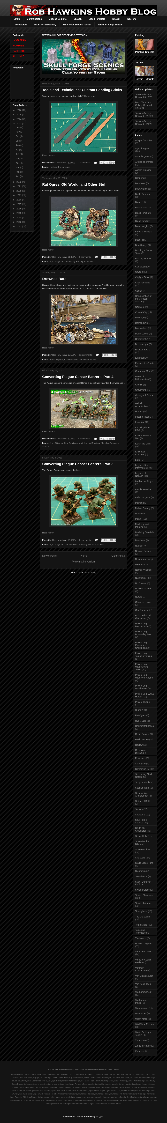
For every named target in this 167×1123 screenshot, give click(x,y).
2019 (19, 195)
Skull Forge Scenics (141, 821)
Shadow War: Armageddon (142, 794)
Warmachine (141, 1008)
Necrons (132, 19)
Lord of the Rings (144, 481)
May (18, 158)
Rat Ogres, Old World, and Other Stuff (74, 184)
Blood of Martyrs (143, 231)
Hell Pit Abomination (141, 404)
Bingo (138, 202)
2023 (19, 123)
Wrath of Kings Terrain (110, 24)
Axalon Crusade (143, 170)
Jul (17, 149)
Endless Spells (142, 349)
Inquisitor (139, 422)
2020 (19, 191)
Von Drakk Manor (144, 976)
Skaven (78, 19)
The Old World (142, 916)
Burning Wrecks (143, 258)
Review (139, 745)
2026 (19, 110)
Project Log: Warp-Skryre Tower (141, 667)
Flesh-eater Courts (144, 363)
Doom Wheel (141, 333)
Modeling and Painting (89, 443)
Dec (18, 127)
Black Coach (141, 207)
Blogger (99, 1116)
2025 (19, 114)
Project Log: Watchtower (141, 687)
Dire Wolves (141, 328)
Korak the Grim (143, 443)
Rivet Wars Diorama (140, 751)
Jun (18, 154)
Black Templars (97, 19)
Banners (139, 178)
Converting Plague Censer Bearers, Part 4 (78, 377)
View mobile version (83, 561)
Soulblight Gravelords (140, 829)
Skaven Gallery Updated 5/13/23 (143, 95)
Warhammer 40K (143, 992)
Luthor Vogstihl (142, 497)
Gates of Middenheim (141, 378)
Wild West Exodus (144, 1024)
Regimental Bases (144, 726)
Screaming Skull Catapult (143, 775)
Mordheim (140, 540)
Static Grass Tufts (144, 863)
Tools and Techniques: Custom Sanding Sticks (82, 90)
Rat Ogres (81, 261)
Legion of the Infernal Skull (141, 466)
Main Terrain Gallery (45, 24)
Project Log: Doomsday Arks (143, 633)
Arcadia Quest (142, 156)
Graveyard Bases (144, 395)
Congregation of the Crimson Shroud (143, 299)
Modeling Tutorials (109, 443)
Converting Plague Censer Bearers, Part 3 (78, 464)
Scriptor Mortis (142, 782)
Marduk (139, 513)
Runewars (140, 758)
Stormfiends (141, 876)
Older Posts (118, 555)
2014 (19, 217)
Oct (18, 136)
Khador (116, 19)
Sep (18, 141)
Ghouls (138, 384)
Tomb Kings (141, 925)
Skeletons (140, 814)
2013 (19, 222)
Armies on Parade (144, 162)
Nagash (139, 545)
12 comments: (86, 355)
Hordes (139, 411)
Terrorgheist (141, 911)
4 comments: (84, 438)
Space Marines (142, 849)
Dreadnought (141, 344)
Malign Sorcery (142, 508)
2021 (19, 186)
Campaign (140, 266)
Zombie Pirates (143, 1045)
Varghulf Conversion (141, 969)
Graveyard (140, 390)
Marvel (138, 518)
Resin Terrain (142, 739)
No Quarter (140, 583)
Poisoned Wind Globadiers (143, 617)
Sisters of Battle (143, 801)
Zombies (139, 1051)
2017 (19, 204)
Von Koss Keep (143, 984)
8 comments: (85, 257)
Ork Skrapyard (142, 610)
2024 (19, 119)
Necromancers (142, 559)
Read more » (48, 155)
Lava (137, 459)
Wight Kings (141, 1019)
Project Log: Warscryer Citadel (144, 676)
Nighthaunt (140, 578)
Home (84, 555)
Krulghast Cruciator (140, 453)
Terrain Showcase (144, 895)
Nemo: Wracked (143, 570)
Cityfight (139, 272)
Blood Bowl (141, 221)
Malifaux (139, 503)
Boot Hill (139, 239)
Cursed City (69, 261)
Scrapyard (140, 763)
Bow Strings (141, 245)
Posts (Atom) (90, 572)
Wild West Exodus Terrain (77, 24)
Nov (18, 132)
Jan (18, 176)
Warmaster (140, 1013)
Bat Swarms (141, 188)
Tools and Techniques (60, 167)
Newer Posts (49, 555)
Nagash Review (143, 551)
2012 (19, 226)
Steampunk (141, 871)
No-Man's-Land (143, 588)
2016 (19, 208)
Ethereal (139, 357)
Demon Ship (141, 323)
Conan (138, 290)
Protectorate (20, 24)
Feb (18, 172)
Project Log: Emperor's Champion (141, 645)
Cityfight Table (142, 277)
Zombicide (140, 1040)
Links (17, 19)
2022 (19, 182)
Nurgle (138, 596)
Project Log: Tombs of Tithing (143, 654)
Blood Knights (142, 226)
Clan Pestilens (71, 359)
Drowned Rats (54, 279)
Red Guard (140, 720)
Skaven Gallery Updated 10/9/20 (143, 122)
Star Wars (140, 857)
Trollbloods (140, 938)
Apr (18, 163)
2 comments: (84, 162)
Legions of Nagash (140, 474)
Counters (139, 307)
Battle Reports (56, 359)
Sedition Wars (142, 787)
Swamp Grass (142, 889)
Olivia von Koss (143, 602)
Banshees (140, 183)
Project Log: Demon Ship (141, 625)
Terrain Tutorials (143, 903)
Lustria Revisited (143, 489)
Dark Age (140, 317)
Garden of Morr (143, 371)
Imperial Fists (142, 416)
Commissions (34, 19)
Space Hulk (141, 836)
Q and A (139, 710)
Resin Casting (142, 734)
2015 (19, 213)
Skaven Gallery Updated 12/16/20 (144, 114)
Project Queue (142, 702)
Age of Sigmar (56, 261)
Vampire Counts (143, 951)
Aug (18, 145)
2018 (19, 199)
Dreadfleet (84, 359)
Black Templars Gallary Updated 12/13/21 (143, 105)
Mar (18, 167)
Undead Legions (58, 19)
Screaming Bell (143, 769)
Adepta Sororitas (143, 140)
